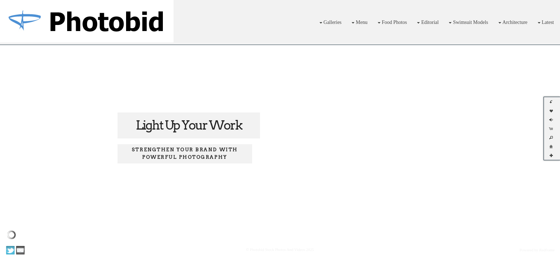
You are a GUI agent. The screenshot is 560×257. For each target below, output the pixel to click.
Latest (545, 23)
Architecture (512, 23)
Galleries (330, 23)
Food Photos (391, 23)
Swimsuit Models (467, 23)
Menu (359, 23)
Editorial (427, 23)
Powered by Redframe (537, 250)
